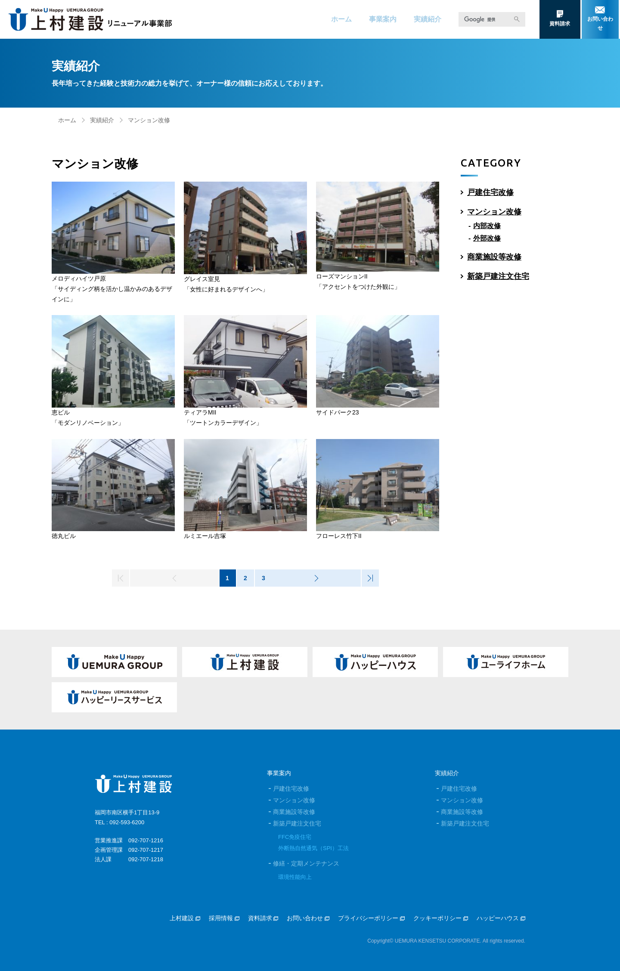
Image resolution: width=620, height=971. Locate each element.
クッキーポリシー (440, 918)
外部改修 (487, 238)
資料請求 (263, 918)
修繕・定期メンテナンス (306, 863)
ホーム (341, 19)
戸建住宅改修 (490, 192)
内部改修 (487, 225)
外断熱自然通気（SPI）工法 (313, 848)
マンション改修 (494, 211)
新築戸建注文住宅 (498, 276)
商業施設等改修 (494, 257)
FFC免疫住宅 (294, 837)
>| (369, 578)
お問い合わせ (308, 918)
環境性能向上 (295, 877)
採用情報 (224, 918)
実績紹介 (427, 19)
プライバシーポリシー (371, 918)
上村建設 (185, 918)
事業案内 (383, 19)
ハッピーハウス (501, 918)
